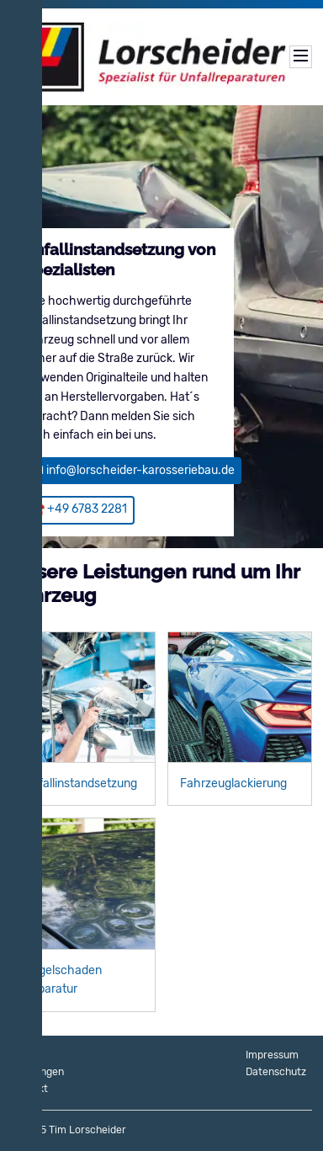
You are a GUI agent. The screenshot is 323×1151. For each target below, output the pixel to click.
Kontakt (29, 1089)
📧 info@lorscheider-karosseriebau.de (132, 470)
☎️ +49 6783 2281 (78, 509)
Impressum (272, 1055)
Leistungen (37, 1072)
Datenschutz (276, 1072)
